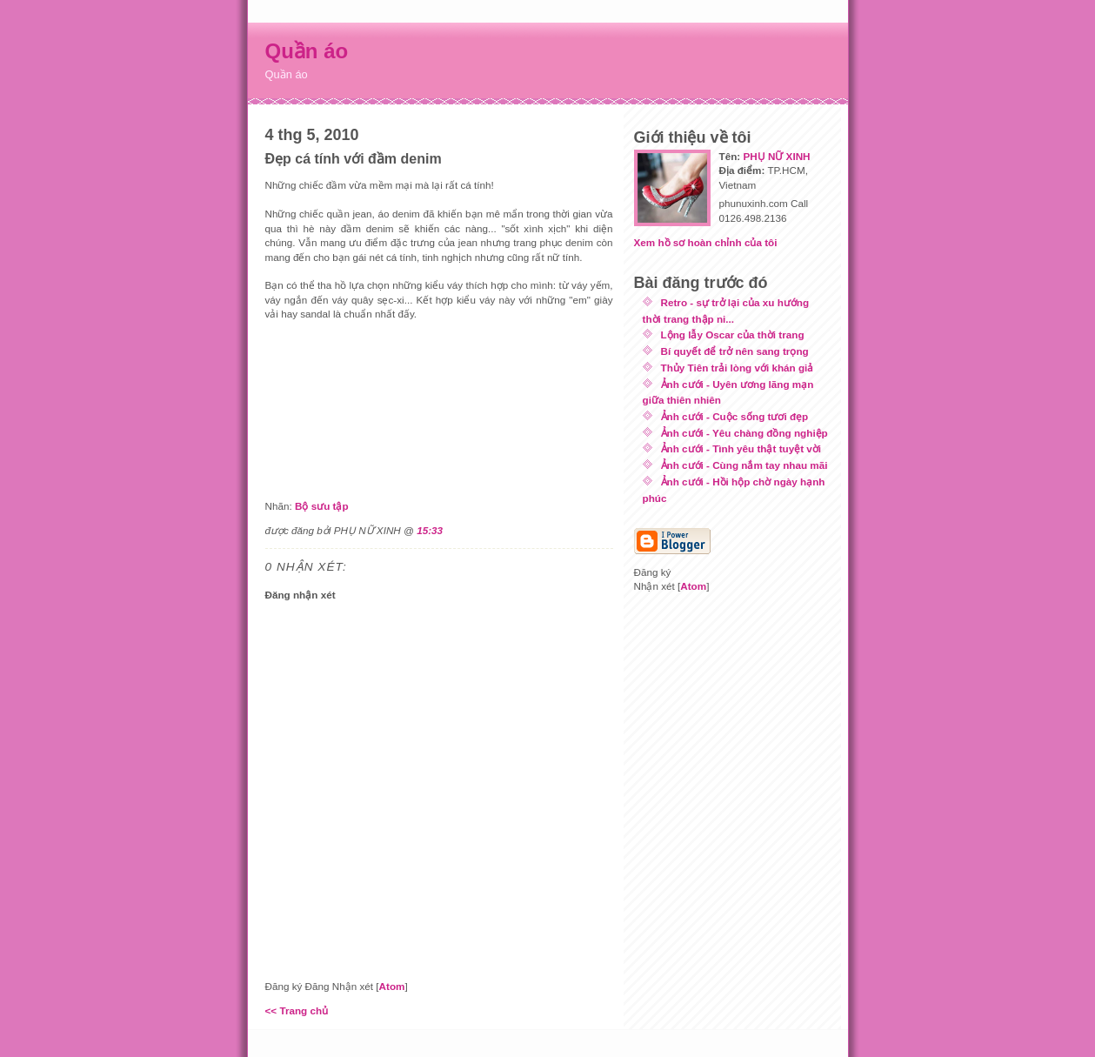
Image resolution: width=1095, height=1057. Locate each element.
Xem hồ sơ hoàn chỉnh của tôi (706, 242)
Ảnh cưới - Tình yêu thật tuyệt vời (741, 448)
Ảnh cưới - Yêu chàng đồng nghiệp (744, 432)
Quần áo (307, 51)
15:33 (430, 530)
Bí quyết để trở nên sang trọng (735, 351)
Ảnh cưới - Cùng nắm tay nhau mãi (744, 465)
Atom (392, 986)
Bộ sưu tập (322, 506)
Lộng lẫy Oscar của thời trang (733, 334)
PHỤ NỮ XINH (776, 156)
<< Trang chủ (297, 1010)
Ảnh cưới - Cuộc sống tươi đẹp (735, 416)
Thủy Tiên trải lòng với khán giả (737, 367)
